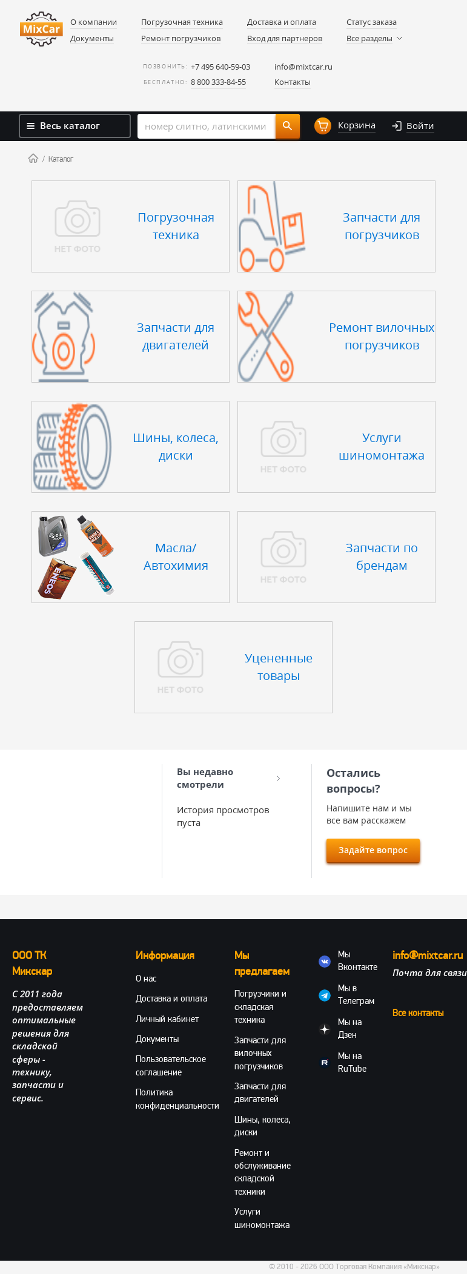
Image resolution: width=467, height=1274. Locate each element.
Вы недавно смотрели (228, 777)
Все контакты (417, 1013)
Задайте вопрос (373, 850)
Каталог (60, 159)
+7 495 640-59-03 (220, 66)
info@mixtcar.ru (303, 66)
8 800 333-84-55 (218, 81)
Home (33, 158)
